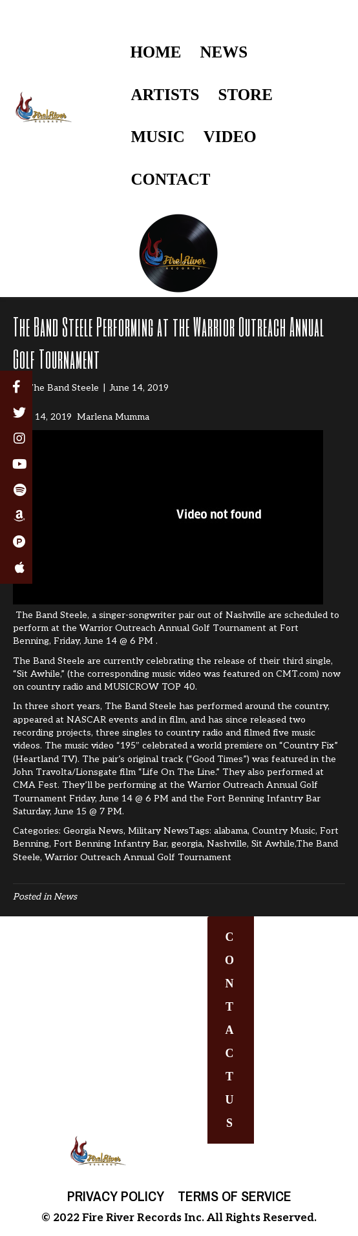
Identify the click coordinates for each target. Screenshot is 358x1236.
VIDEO (230, 136)
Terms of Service (234, 1196)
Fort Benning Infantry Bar (110, 843)
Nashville (227, 843)
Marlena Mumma (113, 416)
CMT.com (296, 673)
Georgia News (93, 830)
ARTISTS (165, 94)
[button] (230, 1030)
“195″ (128, 745)
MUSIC (157, 136)
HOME (155, 52)
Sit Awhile (273, 843)
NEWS (224, 52)
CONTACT (170, 179)
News (65, 896)
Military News (158, 830)
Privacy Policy (115, 1196)
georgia (186, 843)
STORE (245, 94)
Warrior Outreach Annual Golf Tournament (138, 857)
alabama (230, 830)
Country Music (283, 830)
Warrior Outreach (225, 784)
